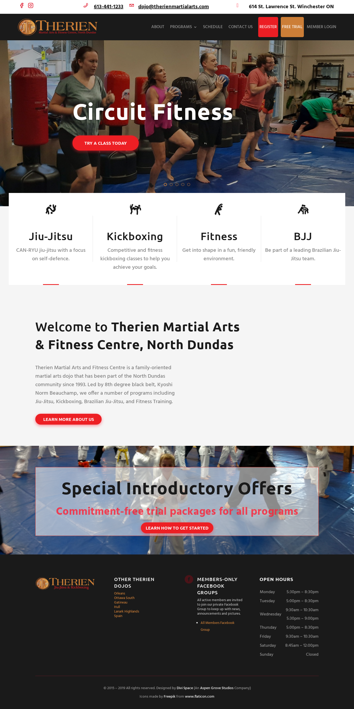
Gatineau (120, 602)
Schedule (213, 27)
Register (268, 27)
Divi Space (185, 688)
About (157, 27)
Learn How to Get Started (177, 528)
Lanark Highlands (126, 611)
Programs (181, 27)
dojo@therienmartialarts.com (173, 7)
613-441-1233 (108, 7)
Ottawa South (124, 598)
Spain (118, 616)
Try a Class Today (105, 143)
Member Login (321, 27)
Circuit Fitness (153, 111)
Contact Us (240, 27)
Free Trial (292, 27)
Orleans (119, 593)
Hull (117, 607)
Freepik (169, 697)
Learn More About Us (68, 419)
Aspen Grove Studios (217, 688)
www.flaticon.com (199, 697)
